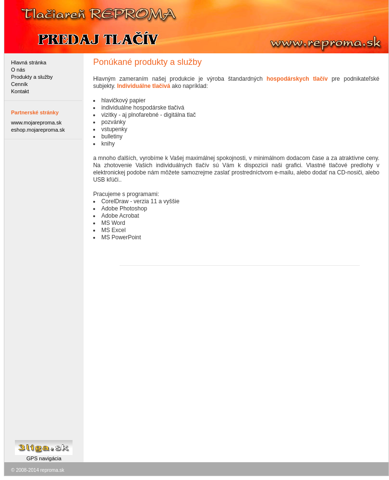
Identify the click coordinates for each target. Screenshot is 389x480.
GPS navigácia (43, 458)
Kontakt (20, 91)
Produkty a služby (32, 77)
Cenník (19, 84)
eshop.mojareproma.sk (38, 130)
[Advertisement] (43, 289)
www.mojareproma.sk (36, 122)
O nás (18, 70)
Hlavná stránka (28, 62)
